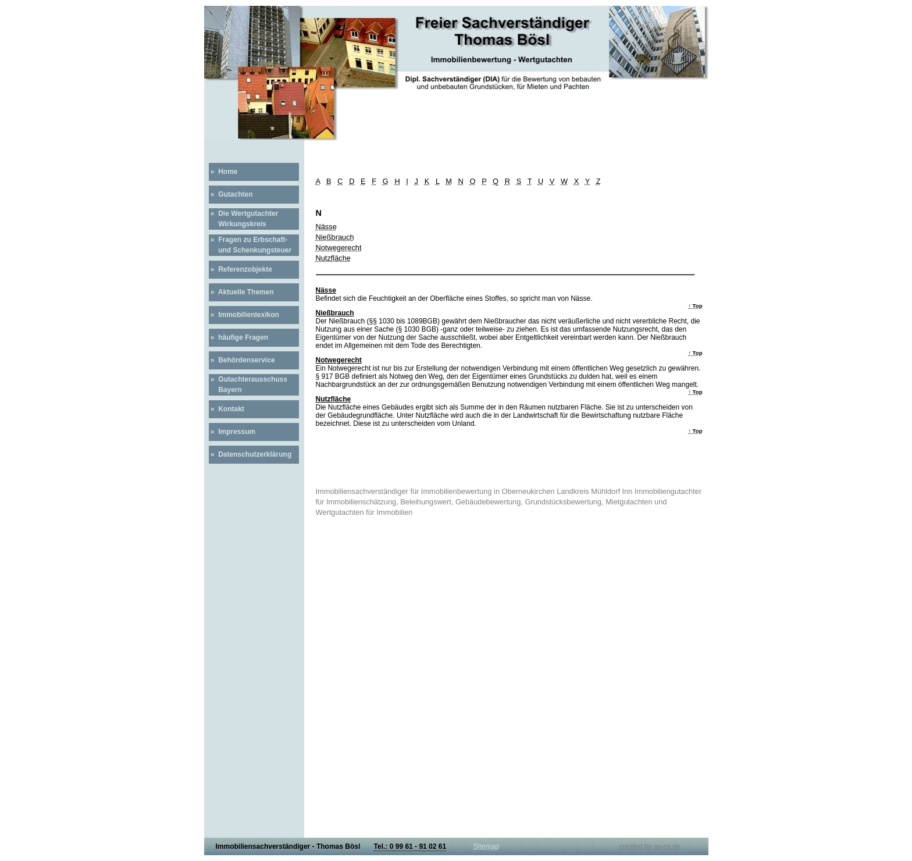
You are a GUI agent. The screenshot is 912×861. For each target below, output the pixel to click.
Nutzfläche (333, 258)
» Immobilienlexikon (244, 315)
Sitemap (486, 846)
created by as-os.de (650, 846)
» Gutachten (231, 194)
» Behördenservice (242, 360)
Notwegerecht (339, 247)
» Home (223, 172)
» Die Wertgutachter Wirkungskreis (244, 218)
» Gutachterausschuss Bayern (248, 384)
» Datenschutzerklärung (250, 454)
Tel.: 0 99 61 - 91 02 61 (410, 846)
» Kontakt (226, 409)
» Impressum (232, 432)
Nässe (326, 226)
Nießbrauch (335, 237)
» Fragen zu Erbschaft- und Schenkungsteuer (250, 245)
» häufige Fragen (239, 337)
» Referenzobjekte (240, 269)
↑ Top (695, 306)
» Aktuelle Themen (241, 292)
